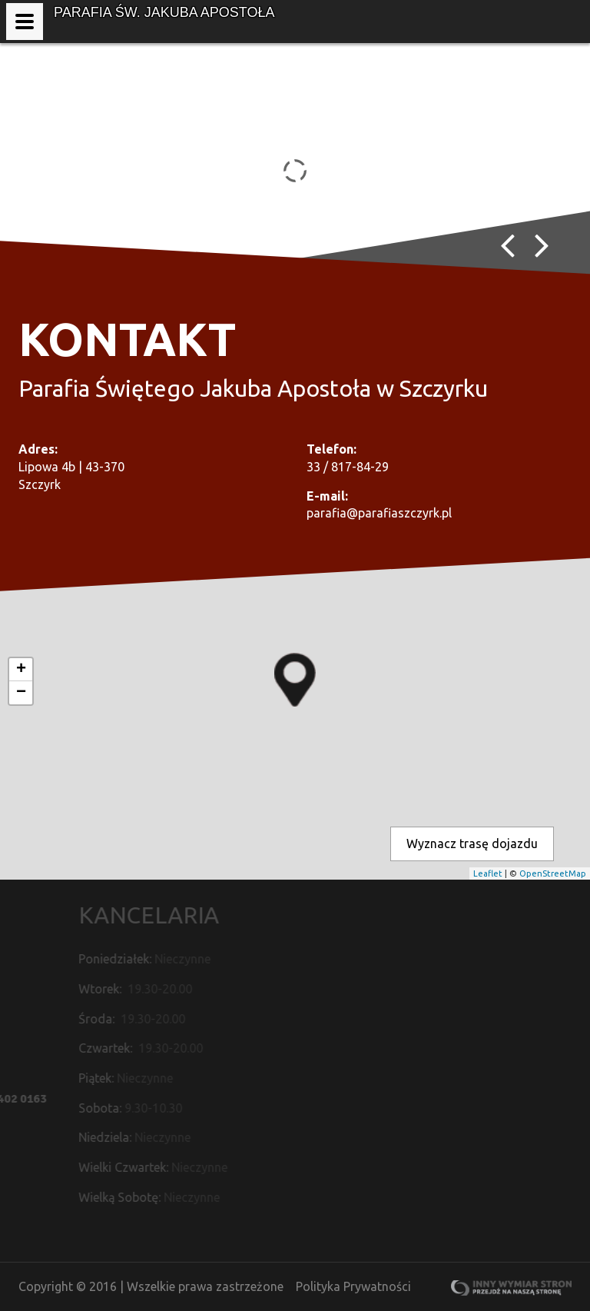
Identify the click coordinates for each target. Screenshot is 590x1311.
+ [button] (21, 669)
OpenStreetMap (552, 873)
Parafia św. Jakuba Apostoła (164, 12)
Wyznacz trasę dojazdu (472, 843)
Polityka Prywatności (353, 1286)
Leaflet (487, 873)
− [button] (21, 692)
